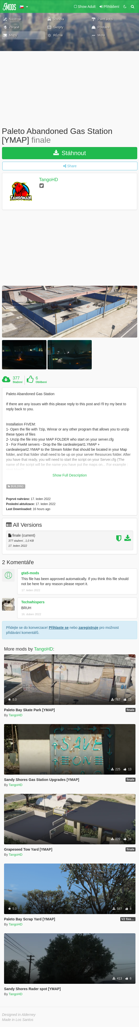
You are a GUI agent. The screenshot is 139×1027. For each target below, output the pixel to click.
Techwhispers (32, 602)
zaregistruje (88, 628)
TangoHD (48, 179)
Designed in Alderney (19, 1015)
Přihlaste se (59, 628)
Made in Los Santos (17, 1020)
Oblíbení (41, 382)
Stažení (17, 382)
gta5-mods (30, 573)
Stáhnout (69, 153)
